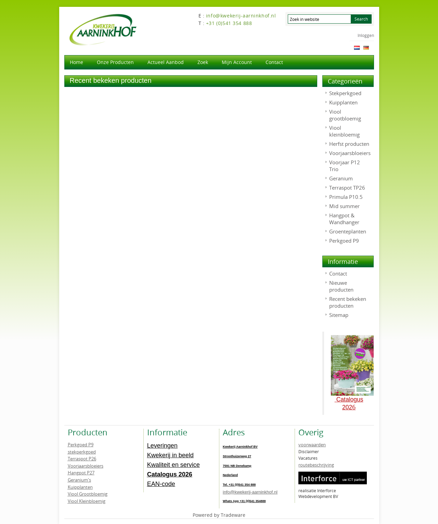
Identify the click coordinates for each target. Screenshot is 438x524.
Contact (274, 62)
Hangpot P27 (81, 473)
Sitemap (338, 314)
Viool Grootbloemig (87, 494)
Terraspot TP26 (347, 187)
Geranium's (79, 480)
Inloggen (366, 35)
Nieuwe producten (341, 286)
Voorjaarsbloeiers (350, 153)
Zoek (202, 62)
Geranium (341, 178)
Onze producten (115, 62)
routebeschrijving (316, 465)
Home (76, 62)
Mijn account (237, 62)
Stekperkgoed (345, 93)
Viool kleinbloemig (344, 131)
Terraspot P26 (82, 459)
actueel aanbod (165, 62)
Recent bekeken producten (347, 302)
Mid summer (344, 206)
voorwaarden (312, 445)
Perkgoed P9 (344, 240)
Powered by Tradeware (219, 515)
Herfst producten (349, 143)
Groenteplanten (347, 231)
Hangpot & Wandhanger (344, 219)
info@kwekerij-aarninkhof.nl (250, 492)
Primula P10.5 (346, 196)
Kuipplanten (343, 102)
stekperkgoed (82, 452)
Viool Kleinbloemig (86, 501)
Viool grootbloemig (345, 115)
